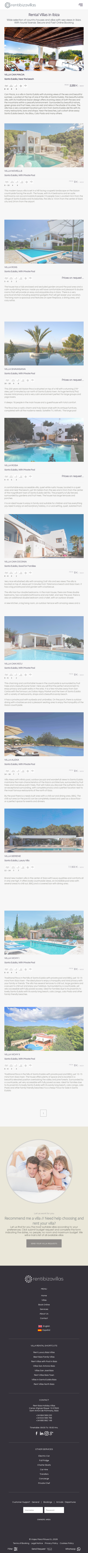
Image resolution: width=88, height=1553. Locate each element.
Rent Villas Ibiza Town (44, 1375)
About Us (44, 1314)
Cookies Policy (67, 1543)
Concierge (44, 1479)
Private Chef (44, 1483)
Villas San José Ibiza (44, 1371)
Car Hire (44, 1470)
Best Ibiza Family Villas (44, 1357)
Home (44, 1296)
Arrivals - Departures (66, 1502)
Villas (44, 1300)
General (35, 1502)
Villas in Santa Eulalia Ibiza (44, 1380)
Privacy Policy (51, 1543)
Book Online (44, 1305)
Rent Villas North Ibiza (44, 1384)
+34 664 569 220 (44, 1415)
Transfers (44, 1474)
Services (44, 1309)
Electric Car (44, 1456)
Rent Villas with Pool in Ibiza (44, 1361)
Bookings (47, 1502)
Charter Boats (44, 1465)
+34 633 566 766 (44, 1418)
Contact (44, 1318)
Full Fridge (44, 1460)
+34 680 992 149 (44, 1420)
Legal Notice (37, 1543)
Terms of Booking (21, 1543)
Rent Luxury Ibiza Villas (44, 1352)
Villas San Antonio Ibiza (44, 1366)
